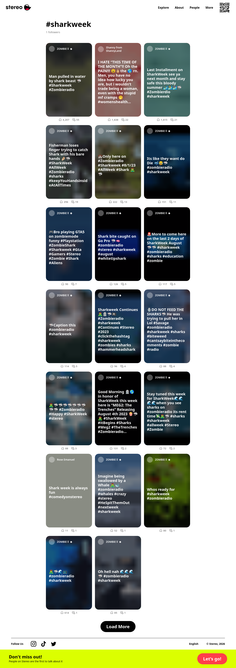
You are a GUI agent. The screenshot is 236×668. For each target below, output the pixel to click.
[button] (212, 658)
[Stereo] (18, 7)
